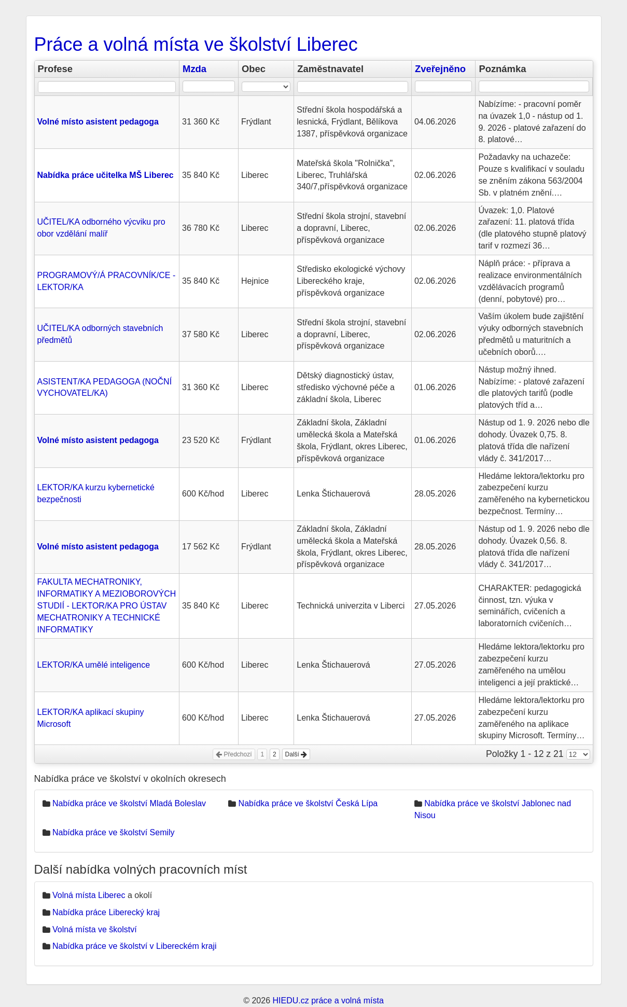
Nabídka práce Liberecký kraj (106, 912)
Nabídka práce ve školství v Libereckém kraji (134, 946)
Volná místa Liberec (89, 895)
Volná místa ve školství (94, 929)
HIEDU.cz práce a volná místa (327, 1000)
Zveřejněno (440, 68)
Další (296, 754)
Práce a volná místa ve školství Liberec (196, 44)
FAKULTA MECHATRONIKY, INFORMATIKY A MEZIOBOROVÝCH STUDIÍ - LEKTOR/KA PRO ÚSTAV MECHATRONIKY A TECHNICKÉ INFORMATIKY (106, 605)
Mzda (194, 68)
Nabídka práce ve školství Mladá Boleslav (129, 803)
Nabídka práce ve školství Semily (113, 832)
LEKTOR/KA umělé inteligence (93, 664)
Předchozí (234, 754)
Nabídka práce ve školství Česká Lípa (308, 803)
